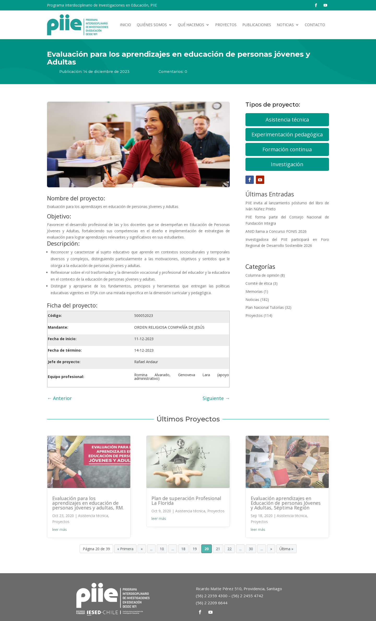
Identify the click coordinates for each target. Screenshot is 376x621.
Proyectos (226, 24)
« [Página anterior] (142, 548)
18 (183, 548)
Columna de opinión (262, 275)
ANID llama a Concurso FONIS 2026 (276, 231)
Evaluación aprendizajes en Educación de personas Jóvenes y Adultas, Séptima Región (286, 503)
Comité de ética (258, 283)
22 (229, 548)
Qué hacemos (191, 24)
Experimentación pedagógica (287, 134)
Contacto (315, 24)
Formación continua (287, 149)
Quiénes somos (152, 24)
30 (251, 548)
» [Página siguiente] (271, 548)
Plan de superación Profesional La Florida (186, 500)
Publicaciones (256, 24)
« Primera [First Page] (125, 548)
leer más (59, 529)
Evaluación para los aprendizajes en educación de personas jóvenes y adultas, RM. (88, 503)
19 (195, 548)
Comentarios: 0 (172, 71)
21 (218, 548)
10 (162, 548)
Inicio (125, 24)
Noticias (285, 24)
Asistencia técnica (287, 119)
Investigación (287, 164)
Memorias (254, 291)
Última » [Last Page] (286, 548)
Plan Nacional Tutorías (264, 307)
